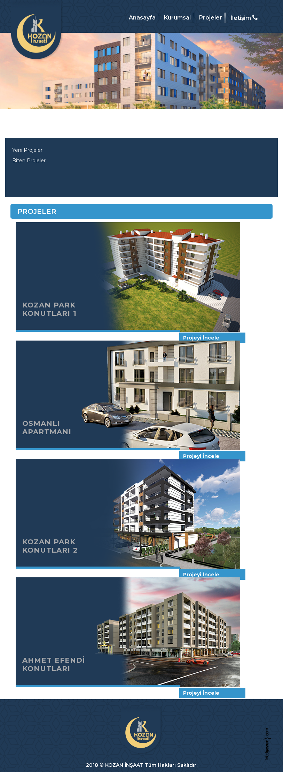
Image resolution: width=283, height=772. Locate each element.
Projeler (210, 17)
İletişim (244, 17)
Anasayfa (142, 17)
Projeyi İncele (201, 338)
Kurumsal (177, 17)
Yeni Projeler (27, 150)
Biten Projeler (29, 160)
